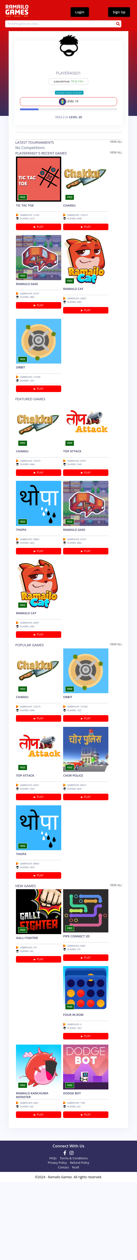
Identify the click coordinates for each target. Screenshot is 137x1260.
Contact (63, 1246)
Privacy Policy (57, 1241)
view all (117, 144)
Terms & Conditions (74, 1237)
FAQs (53, 1237)
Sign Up (119, 12)
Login (79, 12)
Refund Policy (79, 1241)
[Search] (65, 24)
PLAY (41, 234)
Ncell (75, 1246)
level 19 (68, 103)
